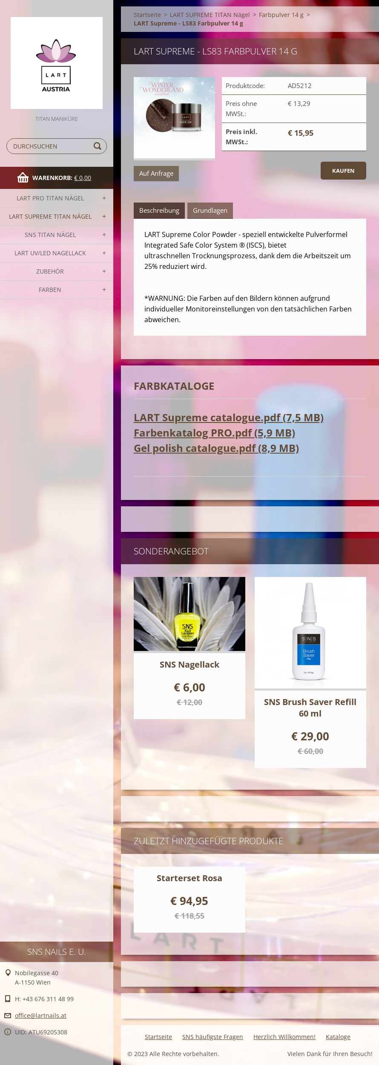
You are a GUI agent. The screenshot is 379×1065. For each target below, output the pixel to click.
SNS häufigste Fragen (212, 1037)
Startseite (147, 15)
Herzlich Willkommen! (284, 1037)
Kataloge (338, 1037)
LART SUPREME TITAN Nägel (50, 216)
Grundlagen (210, 210)
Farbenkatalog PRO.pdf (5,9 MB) (214, 432)
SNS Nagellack (189, 664)
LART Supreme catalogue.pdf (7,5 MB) (229, 417)
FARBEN (50, 290)
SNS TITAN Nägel (50, 235)
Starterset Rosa (189, 878)
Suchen (98, 146)
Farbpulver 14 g (281, 15)
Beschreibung (159, 210)
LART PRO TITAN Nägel (50, 198)
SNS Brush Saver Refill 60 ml (310, 707)
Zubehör (50, 271)
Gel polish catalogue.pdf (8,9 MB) (216, 448)
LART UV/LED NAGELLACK (50, 253)
